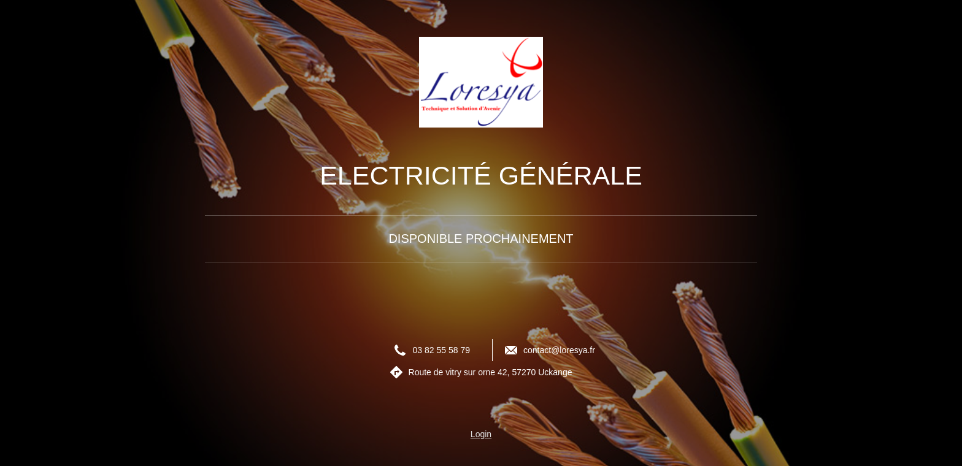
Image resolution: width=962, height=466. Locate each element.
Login (481, 434)
